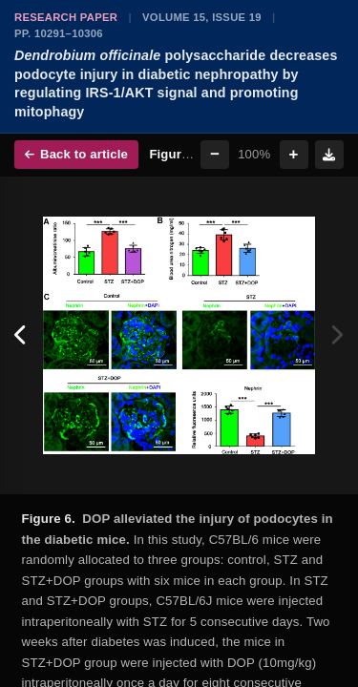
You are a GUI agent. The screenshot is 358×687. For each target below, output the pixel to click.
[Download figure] (329, 154)
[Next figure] (336, 336)
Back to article (76, 154)
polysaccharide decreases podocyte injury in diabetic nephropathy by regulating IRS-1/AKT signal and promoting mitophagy (175, 83)
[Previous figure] (21, 336)
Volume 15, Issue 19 (202, 17)
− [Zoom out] (215, 154)
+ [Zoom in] (294, 154)
